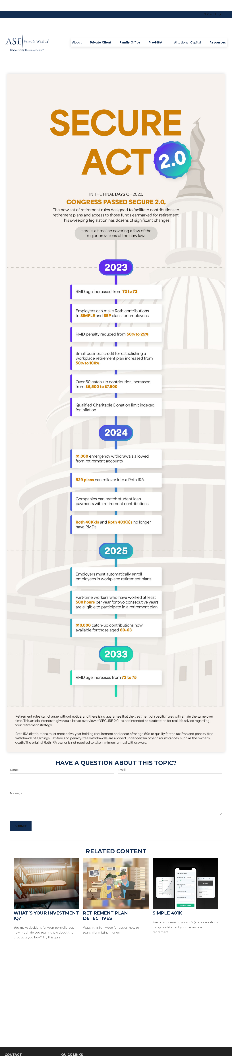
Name (14, 759)
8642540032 (22, 1050)
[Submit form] (21, 815)
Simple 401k (167, 902)
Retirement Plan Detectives (105, 905)
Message (16, 782)
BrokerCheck (188, 1046)
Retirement (68, 1050)
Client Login (213, 3)
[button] (77, 31)
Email (122, 759)
